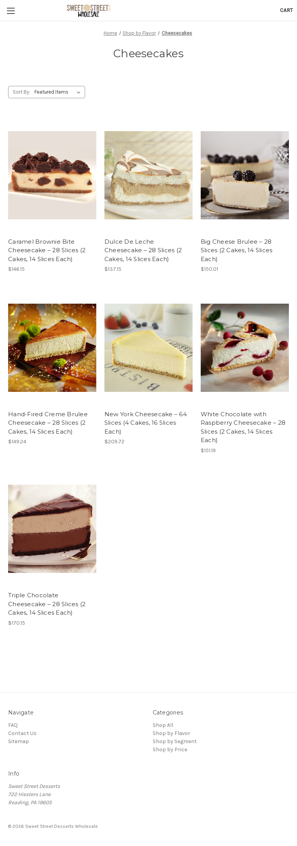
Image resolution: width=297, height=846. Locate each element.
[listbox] (59, 92)
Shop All (163, 725)
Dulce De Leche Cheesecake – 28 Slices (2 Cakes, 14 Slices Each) (143, 250)
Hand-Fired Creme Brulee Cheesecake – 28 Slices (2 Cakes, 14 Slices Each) (48, 422)
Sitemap (18, 741)
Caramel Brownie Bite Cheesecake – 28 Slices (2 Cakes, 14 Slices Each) (46, 250)
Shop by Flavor (171, 733)
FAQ (13, 725)
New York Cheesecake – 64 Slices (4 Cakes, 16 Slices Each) (145, 422)
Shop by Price (170, 749)
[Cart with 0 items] (286, 10)
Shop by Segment (175, 741)
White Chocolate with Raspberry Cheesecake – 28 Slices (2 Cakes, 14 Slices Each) (243, 427)
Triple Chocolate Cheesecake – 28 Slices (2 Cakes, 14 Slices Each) (46, 603)
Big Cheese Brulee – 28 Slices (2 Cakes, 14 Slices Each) (237, 250)
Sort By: (21, 92)
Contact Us (22, 733)
